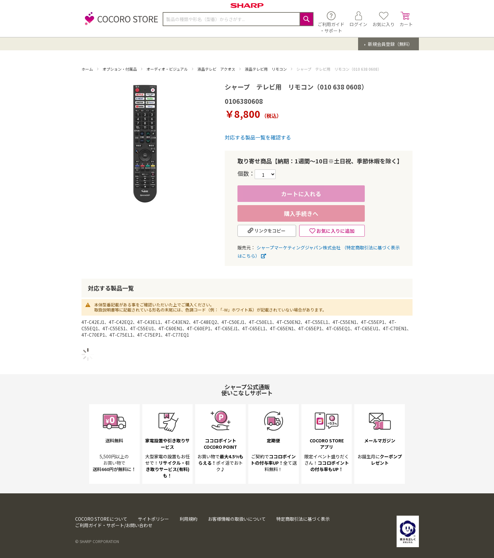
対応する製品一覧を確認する (258, 137)
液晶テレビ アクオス (216, 69)
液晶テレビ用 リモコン (266, 69)
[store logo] (119, 22)
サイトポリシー (153, 519)
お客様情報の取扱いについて (237, 519)
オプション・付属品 (120, 69)
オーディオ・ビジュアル (167, 69)
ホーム (87, 69)
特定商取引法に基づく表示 (303, 519)
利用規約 (188, 519)
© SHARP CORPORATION (97, 541)
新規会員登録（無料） (390, 44)
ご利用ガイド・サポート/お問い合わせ (113, 525)
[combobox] (238, 19)
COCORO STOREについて (101, 519)
